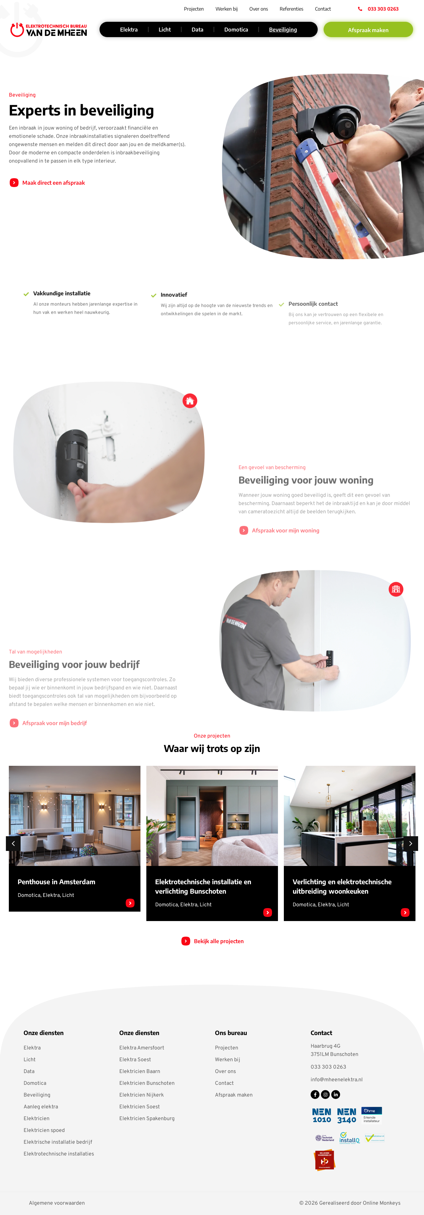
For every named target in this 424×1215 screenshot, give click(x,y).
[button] (13, 843)
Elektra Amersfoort (141, 1048)
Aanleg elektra (41, 1107)
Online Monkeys (381, 1203)
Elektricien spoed (44, 1130)
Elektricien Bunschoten (147, 1083)
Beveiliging (283, 29)
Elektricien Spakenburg (147, 1118)
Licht (165, 29)
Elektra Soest (135, 1060)
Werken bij (227, 9)
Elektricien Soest (139, 1107)
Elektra (129, 29)
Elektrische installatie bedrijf (58, 1142)
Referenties (291, 9)
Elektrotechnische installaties (59, 1154)
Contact (323, 9)
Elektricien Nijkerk (141, 1095)
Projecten (194, 9)
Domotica (236, 29)
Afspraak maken (234, 1095)
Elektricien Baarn (139, 1071)
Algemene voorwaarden (57, 1203)
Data (197, 29)
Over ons (258, 9)
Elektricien (36, 1118)
